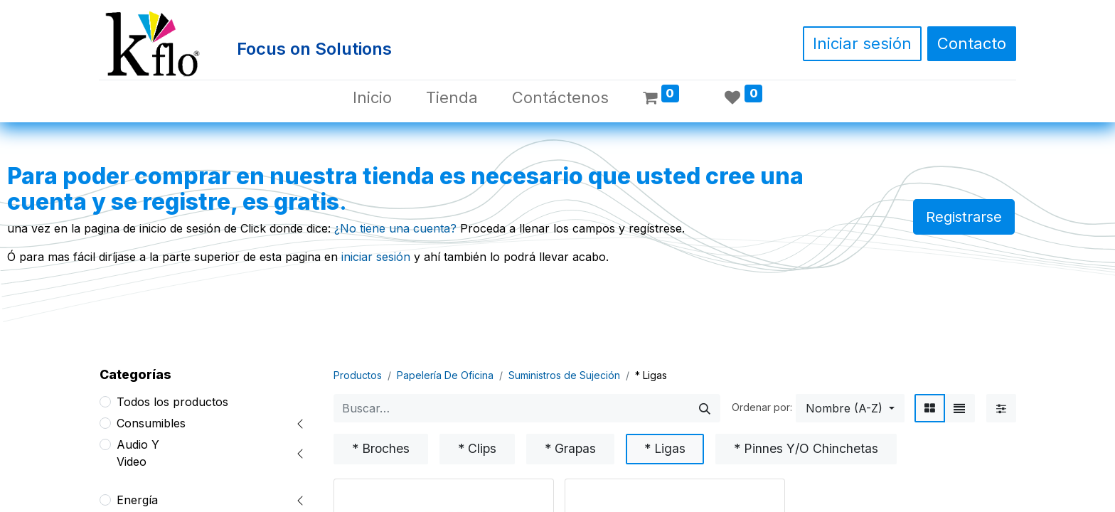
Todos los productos (172, 402)
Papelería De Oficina (445, 375)
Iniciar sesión (862, 43)
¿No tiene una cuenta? (395, 228)
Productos (358, 375)
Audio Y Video (138, 453)
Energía (137, 500)
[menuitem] (372, 97)
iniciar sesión (375, 257)
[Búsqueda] (704, 408)
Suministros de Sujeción (564, 375)
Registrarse (964, 216)
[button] (850, 408)
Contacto (971, 43)
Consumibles (151, 423)
